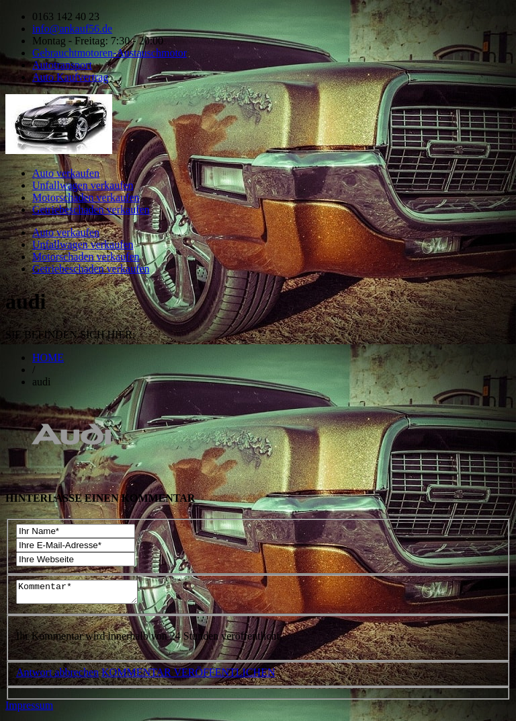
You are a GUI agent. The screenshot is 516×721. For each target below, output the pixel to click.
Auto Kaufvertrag (70, 77)
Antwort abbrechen (57, 676)
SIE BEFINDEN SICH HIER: (70, 334)
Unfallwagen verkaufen (83, 185)
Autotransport (62, 65)
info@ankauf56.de (72, 28)
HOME (48, 357)
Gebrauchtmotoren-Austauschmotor (109, 53)
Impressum (29, 709)
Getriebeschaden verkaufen (91, 209)
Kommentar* (83, 594)
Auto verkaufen (65, 173)
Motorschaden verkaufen (86, 197)
